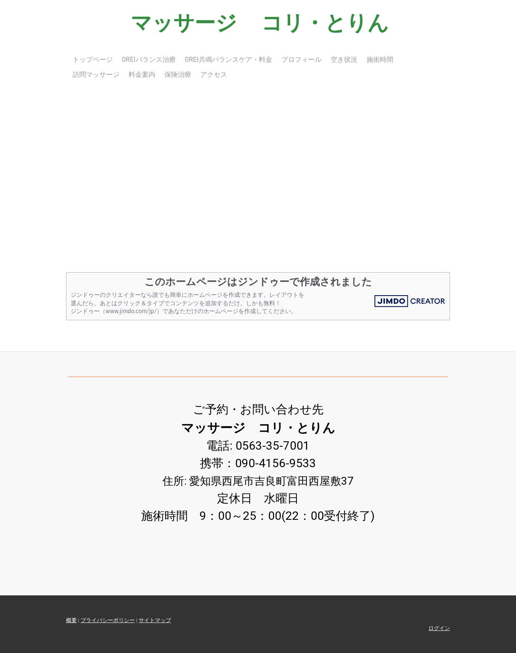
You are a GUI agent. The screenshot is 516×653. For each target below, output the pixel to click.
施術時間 (380, 59)
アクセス (213, 74)
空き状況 (344, 59)
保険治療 (177, 74)
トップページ (93, 59)
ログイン (439, 628)
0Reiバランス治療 (149, 59)
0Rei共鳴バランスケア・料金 (228, 59)
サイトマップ (155, 620)
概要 (71, 620)
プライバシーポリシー (108, 620)
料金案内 (142, 74)
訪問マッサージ (96, 74)
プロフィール (301, 59)
